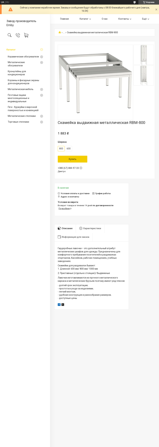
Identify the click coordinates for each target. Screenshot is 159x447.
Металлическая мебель (20, 89)
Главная (64, 19)
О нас (105, 19)
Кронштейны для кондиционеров (17, 73)
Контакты (123, 19)
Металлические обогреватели (16, 64)
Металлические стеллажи (22, 116)
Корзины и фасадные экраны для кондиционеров (23, 82)
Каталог (11, 49)
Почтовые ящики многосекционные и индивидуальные (18, 98)
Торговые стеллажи (18, 122)
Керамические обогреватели (23, 56)
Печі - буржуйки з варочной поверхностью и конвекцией (23, 109)
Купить (72, 159)
